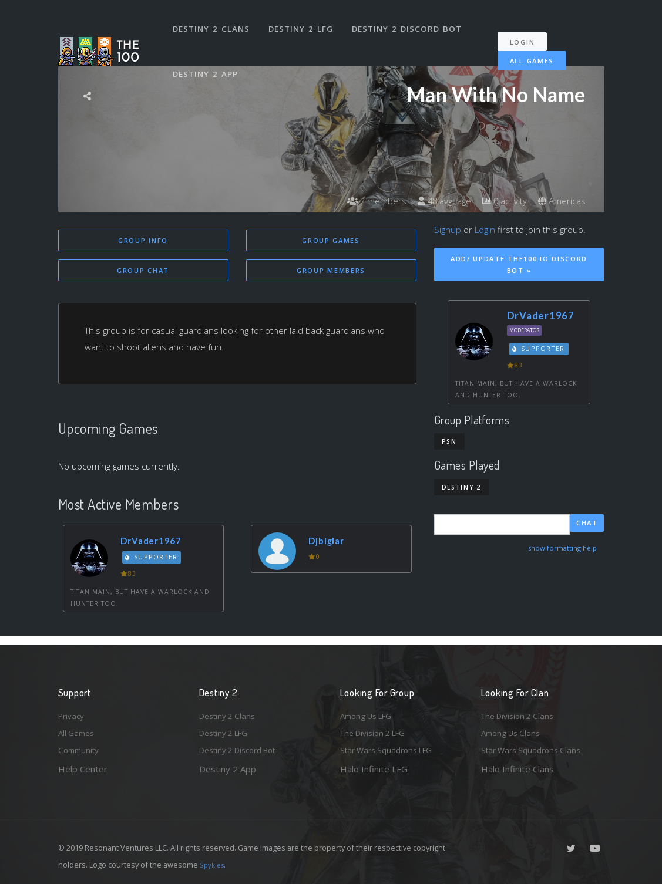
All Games (524, 48)
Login (528, 29)
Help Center (82, 769)
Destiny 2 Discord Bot (411, 22)
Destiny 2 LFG (305, 22)
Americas (561, 200)
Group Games (331, 240)
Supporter (153, 559)
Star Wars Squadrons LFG (391, 749)
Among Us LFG (370, 711)
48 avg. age (436, 200)
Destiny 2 (461, 487)
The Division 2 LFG (377, 731)
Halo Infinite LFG (374, 769)
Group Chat (143, 271)
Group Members (331, 271)
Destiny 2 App (208, 55)
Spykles (213, 864)
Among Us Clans (513, 731)
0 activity (500, 200)
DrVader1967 (156, 542)
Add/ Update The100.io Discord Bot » (519, 264)
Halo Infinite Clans (517, 769)
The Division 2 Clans (521, 711)
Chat (587, 523)
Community (80, 749)
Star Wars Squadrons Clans (535, 749)
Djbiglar (330, 542)
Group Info (143, 240)
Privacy (73, 711)
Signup (447, 229)
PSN (449, 441)
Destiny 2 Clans (213, 22)
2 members (365, 200)
